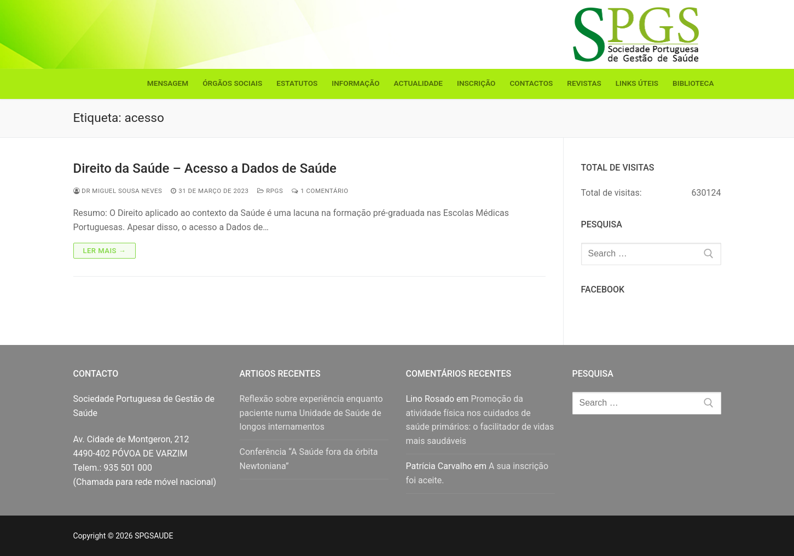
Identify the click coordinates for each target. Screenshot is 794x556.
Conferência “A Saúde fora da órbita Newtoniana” (309, 459)
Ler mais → (104, 251)
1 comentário (320, 191)
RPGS (270, 191)
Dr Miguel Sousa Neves (118, 191)
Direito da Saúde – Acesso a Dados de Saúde (205, 168)
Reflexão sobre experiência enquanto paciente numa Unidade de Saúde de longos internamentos (311, 413)
